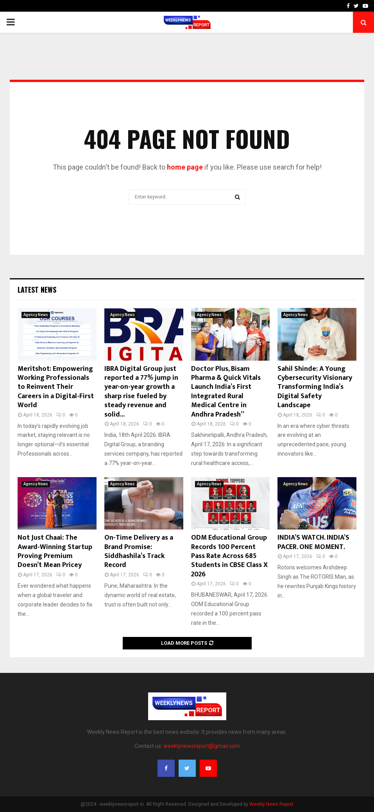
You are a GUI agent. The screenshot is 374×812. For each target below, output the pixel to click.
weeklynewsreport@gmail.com (201, 746)
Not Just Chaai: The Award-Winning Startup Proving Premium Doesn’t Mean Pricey (55, 551)
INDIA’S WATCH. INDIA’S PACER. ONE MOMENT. (313, 542)
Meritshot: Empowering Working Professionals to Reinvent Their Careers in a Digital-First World (56, 387)
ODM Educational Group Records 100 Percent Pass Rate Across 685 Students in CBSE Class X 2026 (229, 556)
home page (185, 167)
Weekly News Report (271, 804)
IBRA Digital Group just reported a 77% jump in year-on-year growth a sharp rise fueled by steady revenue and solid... (141, 391)
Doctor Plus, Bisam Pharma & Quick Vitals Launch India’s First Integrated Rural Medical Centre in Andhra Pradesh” (226, 391)
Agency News (35, 315)
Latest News (37, 289)
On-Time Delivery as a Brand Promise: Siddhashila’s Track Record (138, 551)
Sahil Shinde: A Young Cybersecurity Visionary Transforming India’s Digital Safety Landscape (314, 387)
